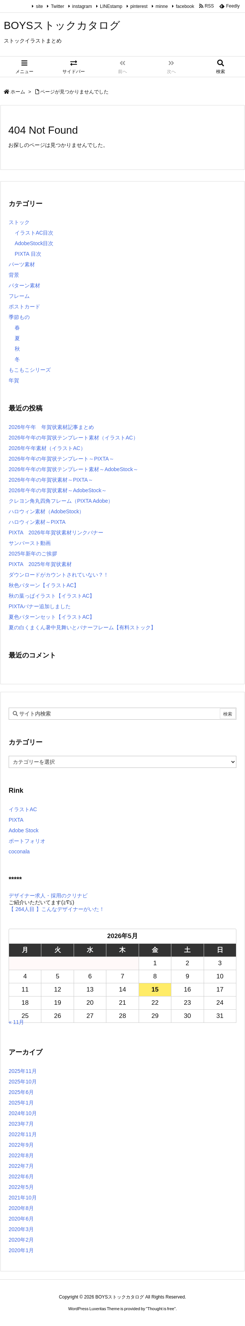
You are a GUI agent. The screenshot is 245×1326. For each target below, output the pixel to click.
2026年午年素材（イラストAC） (47, 448)
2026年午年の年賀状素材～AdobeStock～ (58, 490)
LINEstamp (111, 6)
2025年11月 (23, 1071)
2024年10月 (23, 1113)
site (39, 6)
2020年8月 (21, 1208)
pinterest (139, 6)
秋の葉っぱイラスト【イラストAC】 (52, 596)
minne (162, 6)
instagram (82, 6)
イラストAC (23, 809)
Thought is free (160, 1308)
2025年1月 (21, 1103)
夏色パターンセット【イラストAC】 (52, 617)
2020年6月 (21, 1219)
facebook (185, 6)
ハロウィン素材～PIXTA (37, 522)
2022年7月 (21, 1166)
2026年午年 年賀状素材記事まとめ (51, 427)
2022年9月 (21, 1145)
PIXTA (16, 820)
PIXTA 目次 (28, 254)
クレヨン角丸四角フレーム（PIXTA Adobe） (61, 501)
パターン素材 (24, 285)
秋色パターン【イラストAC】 (44, 585)
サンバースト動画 (30, 543)
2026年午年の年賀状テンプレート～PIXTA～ (61, 459)
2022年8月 (21, 1155)
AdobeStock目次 (34, 243)
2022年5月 (21, 1187)
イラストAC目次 (34, 233)
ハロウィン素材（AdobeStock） (47, 511)
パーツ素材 (22, 264)
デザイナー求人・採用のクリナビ (48, 896)
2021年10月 (23, 1198)
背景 (14, 275)
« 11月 (16, 1022)
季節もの (19, 317)
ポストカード (24, 307)
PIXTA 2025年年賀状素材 (40, 564)
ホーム (18, 92)
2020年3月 (21, 1229)
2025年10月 (23, 1082)
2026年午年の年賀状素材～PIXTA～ (51, 480)
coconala (19, 851)
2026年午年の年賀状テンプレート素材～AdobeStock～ (73, 469)
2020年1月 (21, 1250)
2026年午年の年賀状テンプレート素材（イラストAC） (73, 438)
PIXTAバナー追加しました (40, 606)
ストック (19, 222)
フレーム (19, 296)
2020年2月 (21, 1240)
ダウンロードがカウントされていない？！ (59, 575)
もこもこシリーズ (30, 370)
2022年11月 (23, 1134)
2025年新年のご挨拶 (33, 554)
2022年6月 (21, 1176)
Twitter (57, 6)
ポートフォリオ (27, 841)
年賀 (14, 380)
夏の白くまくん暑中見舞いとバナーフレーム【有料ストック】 (82, 627)
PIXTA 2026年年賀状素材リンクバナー (56, 532)
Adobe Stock (23, 830)
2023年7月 (21, 1124)
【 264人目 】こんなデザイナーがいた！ (56, 909)
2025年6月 (21, 1092)
